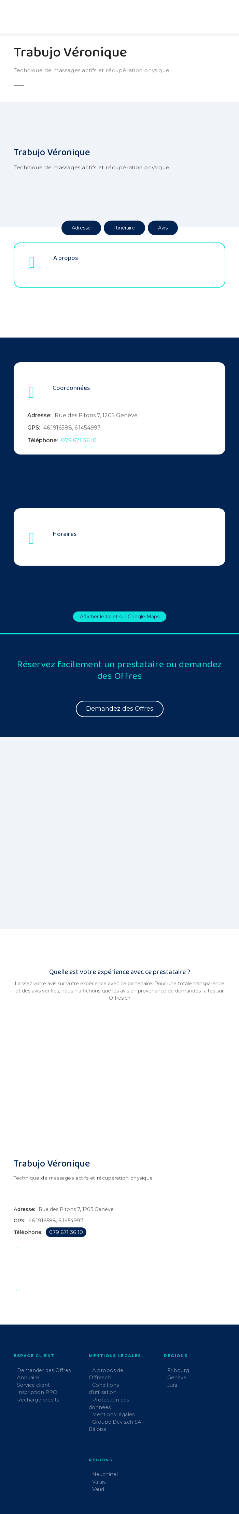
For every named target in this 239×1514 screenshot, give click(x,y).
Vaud (98, 1452)
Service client (33, 1347)
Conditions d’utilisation (104, 1351)
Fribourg (178, 1333)
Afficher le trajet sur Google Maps (119, 617)
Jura (172, 1347)
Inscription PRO (37, 1355)
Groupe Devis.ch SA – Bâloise (117, 1388)
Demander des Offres (44, 1333)
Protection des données (109, 1366)
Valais (99, 1444)
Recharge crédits (38, 1362)
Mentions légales (113, 1377)
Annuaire (28, 1340)
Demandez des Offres (119, 708)
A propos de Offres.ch (106, 1336)
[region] (119, 818)
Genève (176, 1340)
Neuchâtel (105, 1437)
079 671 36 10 (79, 440)
